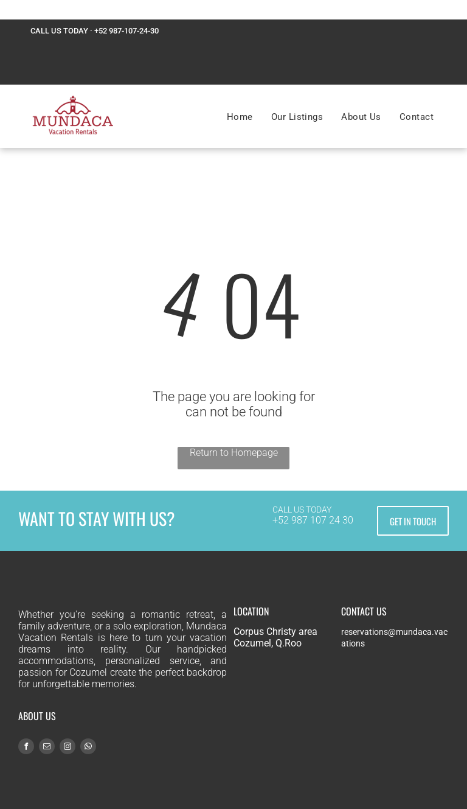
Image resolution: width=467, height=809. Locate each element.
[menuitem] (240, 116)
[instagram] (67, 747)
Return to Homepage (234, 452)
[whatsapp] (88, 747)
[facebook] (26, 747)
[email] (47, 747)
